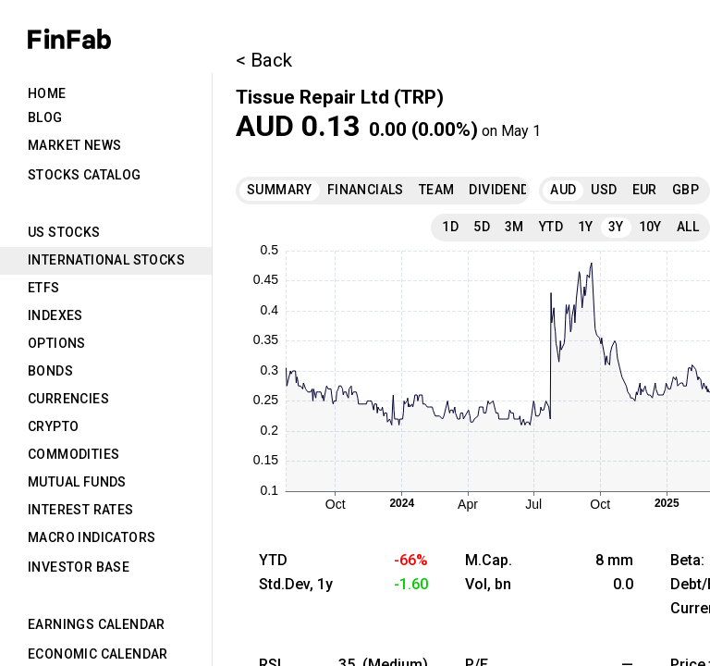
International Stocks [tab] (106, 260)
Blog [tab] (45, 117)
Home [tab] (47, 93)
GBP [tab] (685, 189)
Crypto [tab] (53, 426)
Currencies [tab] (68, 398)
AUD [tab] (563, 189)
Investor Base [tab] (78, 567)
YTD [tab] (551, 226)
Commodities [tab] (73, 454)
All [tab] (688, 226)
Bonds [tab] (50, 371)
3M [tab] (514, 226)
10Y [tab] (650, 226)
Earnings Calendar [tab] (96, 624)
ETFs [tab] (44, 287)
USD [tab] (604, 189)
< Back (264, 60)
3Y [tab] (616, 226)
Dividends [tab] (503, 189)
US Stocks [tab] (64, 232)
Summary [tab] (279, 189)
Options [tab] (57, 343)
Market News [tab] (74, 145)
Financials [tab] (365, 189)
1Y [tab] (586, 226)
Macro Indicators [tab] (91, 537)
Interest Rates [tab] (81, 509)
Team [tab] (437, 189)
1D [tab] (450, 226)
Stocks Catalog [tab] (84, 174)
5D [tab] (481, 226)
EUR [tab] (644, 189)
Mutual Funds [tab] (77, 482)
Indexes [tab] (55, 315)
